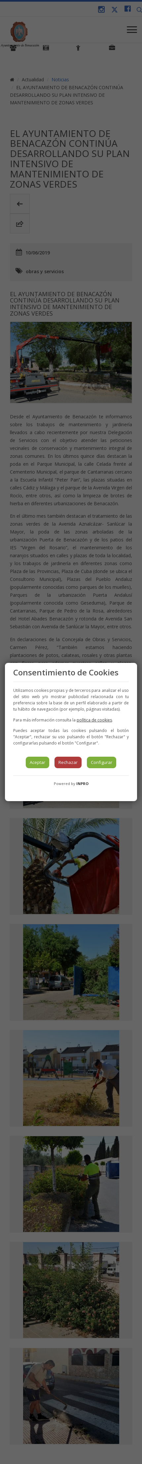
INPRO (82, 783)
